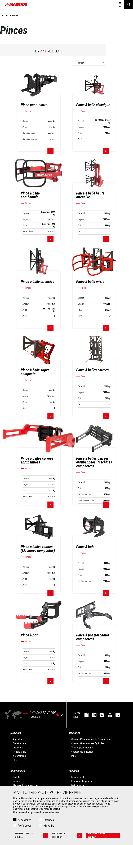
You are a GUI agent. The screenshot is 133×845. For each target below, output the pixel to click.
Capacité (26, 121)
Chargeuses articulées (82, 751)
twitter (116, 715)
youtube (108, 715)
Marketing (49, 825)
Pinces (16, 781)
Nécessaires (24, 820)
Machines (74, 733)
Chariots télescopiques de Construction (90, 739)
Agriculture (18, 739)
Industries (18, 747)
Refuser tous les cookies (31, 835)
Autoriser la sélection (67, 835)
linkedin (92, 715)
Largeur (81, 127)
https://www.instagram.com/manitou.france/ (100, 715)
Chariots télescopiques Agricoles (87, 743)
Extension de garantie (81, 781)
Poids (25, 127)
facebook (85, 715)
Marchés (15, 733)
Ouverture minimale (30, 139)
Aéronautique (19, 756)
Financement (77, 777)
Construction (19, 743)
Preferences (24, 825)
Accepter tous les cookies (104, 835)
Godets (16, 777)
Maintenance (77, 785)
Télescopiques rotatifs (82, 747)
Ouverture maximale (30, 133)
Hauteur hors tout (30, 231)
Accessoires (17, 771)
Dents (80, 139)
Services (74, 771)
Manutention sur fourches (25, 785)
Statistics (49, 820)
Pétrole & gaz (19, 751)
